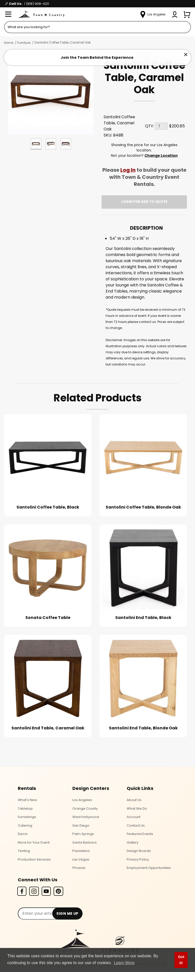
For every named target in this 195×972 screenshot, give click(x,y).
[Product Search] (97, 27)
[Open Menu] (8, 14)
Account (133, 816)
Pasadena (81, 850)
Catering (25, 825)
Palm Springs (83, 833)
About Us (134, 800)
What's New (27, 800)
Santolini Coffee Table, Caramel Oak (63, 42)
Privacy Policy (138, 859)
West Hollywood (85, 816)
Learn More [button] (124, 963)
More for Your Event (34, 842)
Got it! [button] (181, 960)
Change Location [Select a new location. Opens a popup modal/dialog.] (161, 155)
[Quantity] (161, 126)
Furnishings (27, 816)
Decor (23, 833)
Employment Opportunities (149, 867)
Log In (128, 169)
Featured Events (140, 833)
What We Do (137, 808)
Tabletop (25, 808)
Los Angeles (82, 800)
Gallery (132, 842)
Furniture (23, 43)
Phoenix (78, 867)
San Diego (80, 825)
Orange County (85, 808)
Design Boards (139, 850)
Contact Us (136, 825)
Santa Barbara (84, 842)
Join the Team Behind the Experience (97, 57)
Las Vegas (80, 859)
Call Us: (27, 3)
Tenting (24, 850)
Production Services (34, 859)
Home (8, 43)
